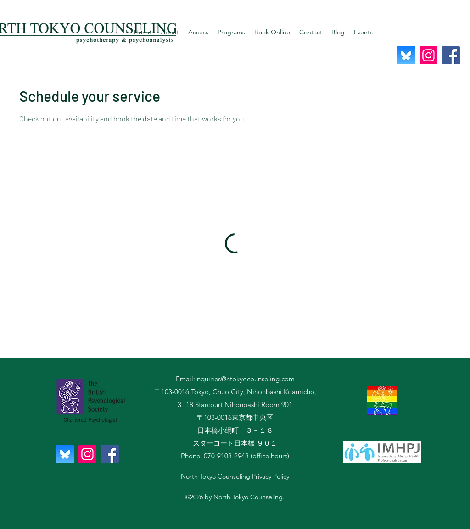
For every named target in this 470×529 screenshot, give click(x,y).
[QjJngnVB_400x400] (406, 55)
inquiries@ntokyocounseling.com (245, 379)
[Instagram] (428, 55)
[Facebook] (451, 55)
